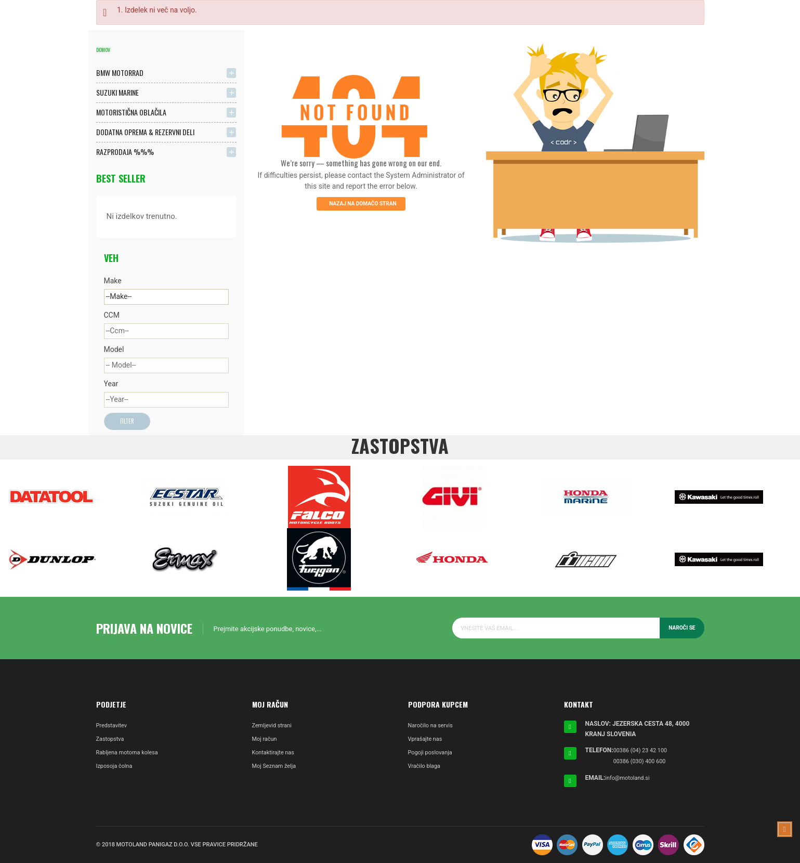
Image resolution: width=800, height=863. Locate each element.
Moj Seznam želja (276, 767)
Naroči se (681, 628)
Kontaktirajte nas (275, 753)
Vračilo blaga (426, 767)
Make (113, 281)
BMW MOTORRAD (119, 72)
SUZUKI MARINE (117, 92)
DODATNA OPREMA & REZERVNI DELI (145, 131)
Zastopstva (111, 740)
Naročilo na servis (433, 726)
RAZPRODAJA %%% (125, 151)
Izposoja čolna (116, 767)
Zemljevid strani (274, 726)
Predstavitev (113, 726)
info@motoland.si (629, 777)
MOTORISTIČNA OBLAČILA (131, 112)
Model (114, 349)
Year (111, 384)
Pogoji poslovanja (432, 753)
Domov (103, 50)
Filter (128, 421)
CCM (112, 315)
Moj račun (266, 740)
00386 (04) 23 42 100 (643, 751)
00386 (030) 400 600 (642, 761)
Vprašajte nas (427, 740)
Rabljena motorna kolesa (130, 753)
